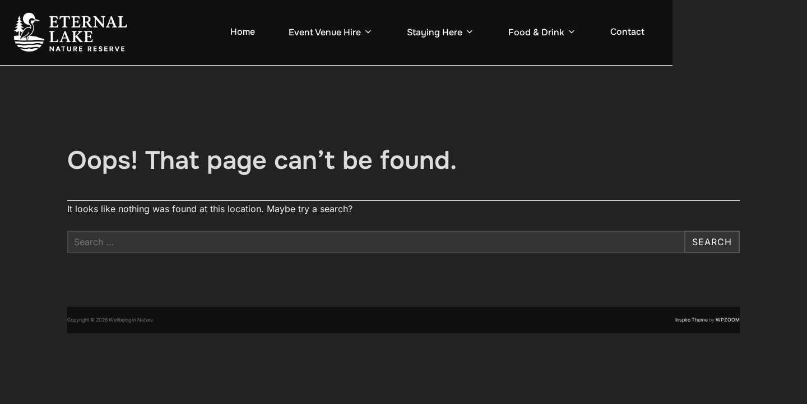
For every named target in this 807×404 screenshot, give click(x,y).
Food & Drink (542, 32)
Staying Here (441, 32)
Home (242, 32)
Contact (627, 32)
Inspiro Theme (691, 320)
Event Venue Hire (331, 32)
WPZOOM (728, 320)
